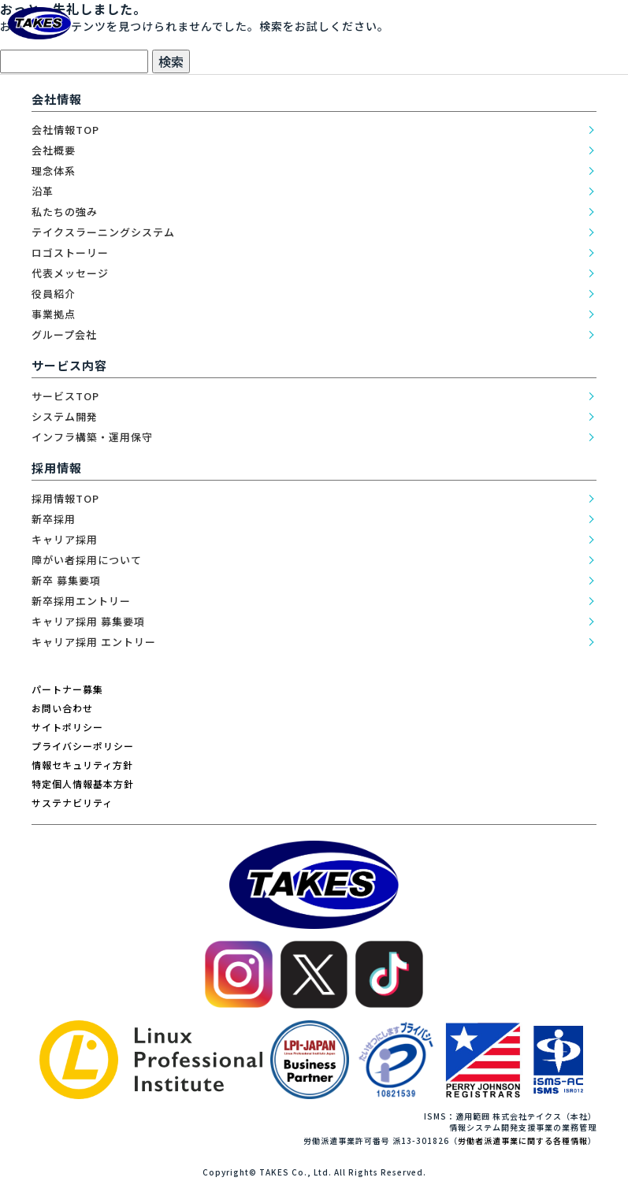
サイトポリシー (67, 727)
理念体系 (54, 170)
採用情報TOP (65, 498)
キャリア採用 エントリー (94, 641)
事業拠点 (54, 313)
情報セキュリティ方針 (82, 764)
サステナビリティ (72, 802)
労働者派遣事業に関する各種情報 (523, 1140)
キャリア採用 (65, 539)
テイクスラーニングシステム (103, 232)
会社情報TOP (65, 129)
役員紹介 (54, 293)
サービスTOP (65, 395)
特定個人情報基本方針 (83, 783)
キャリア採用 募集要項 (88, 621)
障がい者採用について (87, 559)
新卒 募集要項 (66, 580)
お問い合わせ (62, 708)
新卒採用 (54, 518)
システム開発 (65, 416)
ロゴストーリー (70, 252)
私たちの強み (65, 211)
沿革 (43, 191)
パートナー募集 (67, 689)
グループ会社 (64, 334)
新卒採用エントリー (81, 600)
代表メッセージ (70, 273)
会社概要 (54, 150)
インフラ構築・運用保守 (92, 436)
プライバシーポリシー (83, 745)
